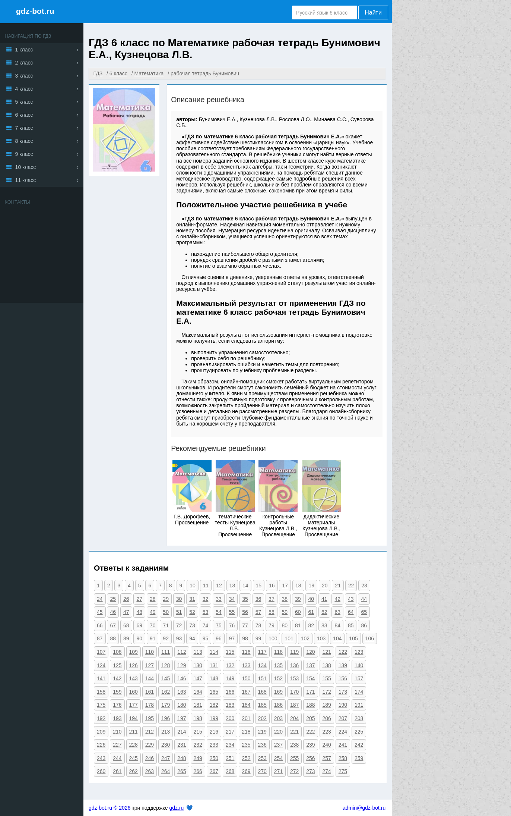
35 (245, 599)
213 (165, 732)
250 (214, 758)
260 (101, 771)
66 (100, 625)
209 (101, 732)
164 (198, 692)
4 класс (24, 89)
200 (230, 718)
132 (230, 665)
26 (126, 599)
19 (311, 586)
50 (166, 612)
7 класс (24, 128)
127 (149, 665)
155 (327, 678)
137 (310, 665)
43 (351, 599)
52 (192, 612)
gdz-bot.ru (35, 11)
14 (245, 586)
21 (338, 586)
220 (278, 732)
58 (271, 612)
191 (359, 705)
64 (351, 612)
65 (364, 612)
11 (206, 586)
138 (327, 665)
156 (343, 678)
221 (294, 732)
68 (126, 625)
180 (181, 705)
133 (246, 665)
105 (353, 638)
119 (294, 652)
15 (259, 586)
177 (133, 705)
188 (310, 705)
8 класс (24, 141)
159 (117, 692)
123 (359, 652)
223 (327, 732)
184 (246, 705)
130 (198, 665)
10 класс (25, 167)
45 (100, 612)
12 (219, 586)
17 (285, 586)
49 (153, 612)
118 (278, 652)
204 (294, 718)
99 (258, 638)
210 (117, 732)
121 (327, 652)
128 (165, 665)
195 (149, 718)
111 (165, 652)
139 (343, 665)
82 (311, 625)
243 (101, 758)
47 (126, 612)
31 (192, 599)
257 (327, 758)
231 (181, 745)
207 (343, 718)
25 (113, 599)
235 (246, 745)
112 (181, 652)
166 (230, 692)
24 (100, 599)
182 (214, 705)
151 (262, 678)
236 (262, 745)
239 (310, 745)
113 (198, 652)
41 (324, 599)
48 (139, 612)
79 (271, 625)
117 (262, 652)
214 (181, 732)
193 (117, 718)
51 (179, 612)
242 (359, 745)
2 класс (24, 63)
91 (153, 638)
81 (298, 625)
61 (311, 612)
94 (192, 638)
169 (278, 692)
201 (246, 718)
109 (133, 652)
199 (214, 718)
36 (258, 599)
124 (101, 665)
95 (206, 638)
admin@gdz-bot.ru (364, 808)
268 (230, 771)
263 (149, 771)
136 (294, 665)
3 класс (24, 76)
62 (324, 612)
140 (359, 665)
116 (246, 652)
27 (139, 599)
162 (165, 692)
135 (278, 665)
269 (246, 771)
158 (101, 692)
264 (165, 771)
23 (364, 586)
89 (126, 638)
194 (133, 718)
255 (294, 758)
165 (214, 692)
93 (179, 638)
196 (165, 718)
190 (343, 705)
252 (246, 758)
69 (139, 625)
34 (232, 599)
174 (359, 692)
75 (219, 625)
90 (139, 638)
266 (198, 771)
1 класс (24, 50)
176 (117, 705)
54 (219, 612)
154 (310, 678)
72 (179, 625)
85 (351, 625)
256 (310, 758)
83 (324, 625)
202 (262, 718)
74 (206, 625)
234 (230, 745)
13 (232, 586)
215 (198, 732)
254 (278, 758)
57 (258, 612)
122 (343, 652)
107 (101, 652)
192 (101, 718)
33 (219, 599)
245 (133, 758)
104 (337, 638)
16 (272, 586)
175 (101, 705)
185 (262, 705)
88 (113, 638)
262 (133, 771)
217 (230, 732)
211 (133, 732)
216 (214, 732)
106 (369, 638)
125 (117, 665)
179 (165, 705)
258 (343, 758)
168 (262, 692)
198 (198, 718)
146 (181, 678)
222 (310, 732)
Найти (373, 12)
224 (343, 732)
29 (166, 599)
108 (117, 652)
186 (278, 705)
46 (113, 612)
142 (117, 678)
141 (101, 678)
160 (133, 692)
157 (359, 678)
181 (198, 705)
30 (179, 599)
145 (165, 678)
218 (246, 732)
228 (133, 745)
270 (262, 771)
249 (198, 758)
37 (271, 599)
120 (310, 652)
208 (359, 718)
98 (245, 638)
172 (327, 692)
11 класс (25, 180)
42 (337, 599)
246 (149, 758)
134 (262, 665)
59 (285, 612)
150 (246, 678)
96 (219, 638)
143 (133, 678)
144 (149, 678)
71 (166, 625)
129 (181, 665)
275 (343, 771)
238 (294, 745)
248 (181, 758)
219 (262, 732)
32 (206, 599)
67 (113, 625)
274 (327, 771)
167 (246, 692)
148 (214, 678)
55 (232, 612)
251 (230, 758)
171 (310, 692)
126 (133, 665)
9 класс (24, 154)
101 (289, 638)
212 (149, 732)
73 (192, 625)
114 (214, 652)
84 (337, 625)
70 (153, 625)
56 (245, 612)
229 (149, 745)
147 (198, 678)
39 (298, 599)
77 (245, 625)
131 (214, 665)
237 (278, 745)
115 (230, 652)
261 (117, 771)
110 (149, 652)
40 (311, 599)
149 (230, 678)
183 (230, 705)
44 (364, 599)
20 (325, 586)
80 (285, 625)
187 (294, 705)
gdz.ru (176, 808)
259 (359, 758)
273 (310, 771)
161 (149, 692)
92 (166, 638)
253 (262, 758)
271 (278, 771)
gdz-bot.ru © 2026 (109, 808)
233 (214, 745)
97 (232, 638)
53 (206, 612)
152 (278, 678)
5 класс (24, 102)
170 (294, 692)
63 (337, 612)
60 (298, 612)
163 (181, 692)
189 (327, 705)
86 (364, 625)
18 (298, 586)
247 (165, 758)
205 (310, 718)
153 (294, 678)
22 (351, 586)
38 (285, 599)
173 (343, 692)
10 (193, 586)
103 (321, 638)
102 (305, 638)
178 (149, 705)
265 (181, 771)
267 (214, 771)
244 (117, 758)
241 (343, 745)
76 (232, 625)
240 (327, 745)
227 (117, 745)
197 (181, 718)
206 (327, 718)
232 (198, 745)
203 (278, 718)
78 (258, 625)
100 (273, 638)
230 (165, 745)
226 (101, 745)
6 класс (24, 115)
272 (294, 771)
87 (100, 638)
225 (359, 732)
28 (153, 599)
